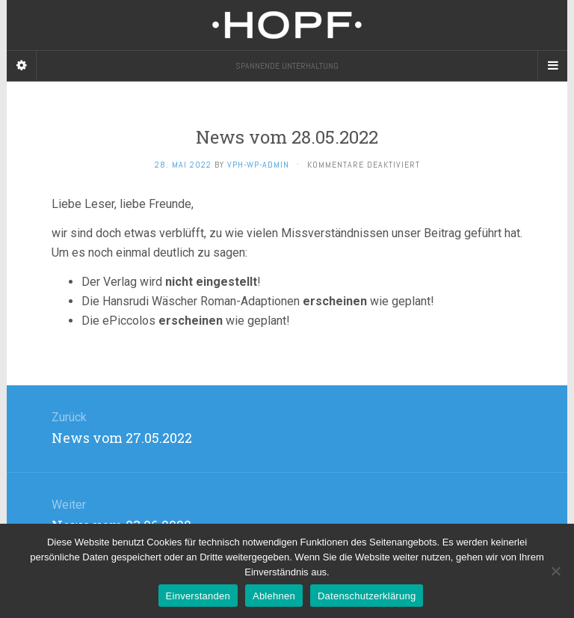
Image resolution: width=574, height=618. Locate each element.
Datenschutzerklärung (367, 596)
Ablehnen (274, 596)
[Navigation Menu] (552, 66)
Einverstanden (198, 596)
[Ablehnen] (555, 570)
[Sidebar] (22, 66)
